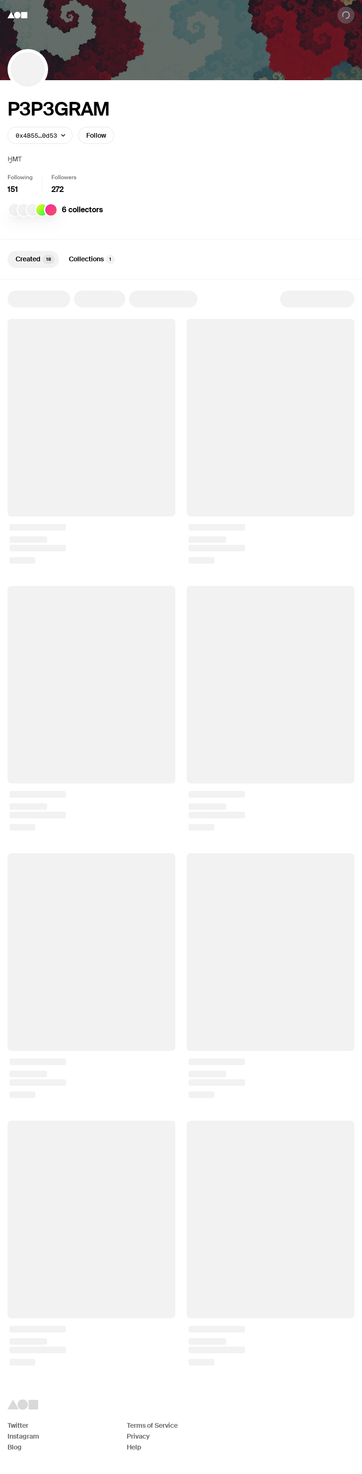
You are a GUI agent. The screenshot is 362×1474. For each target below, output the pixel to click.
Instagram (23, 1436)
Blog (15, 1447)
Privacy (138, 1436)
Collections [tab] (92, 259)
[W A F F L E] (51, 210)
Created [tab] (35, 259)
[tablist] (181, 259)
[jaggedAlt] (15, 210)
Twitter (18, 1425)
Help (134, 1447)
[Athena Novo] (32, 210)
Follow (96, 135)
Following (20, 177)
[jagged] (23, 210)
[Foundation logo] (17, 15)
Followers (63, 177)
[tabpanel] (181, 828)
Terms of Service (152, 1425)
